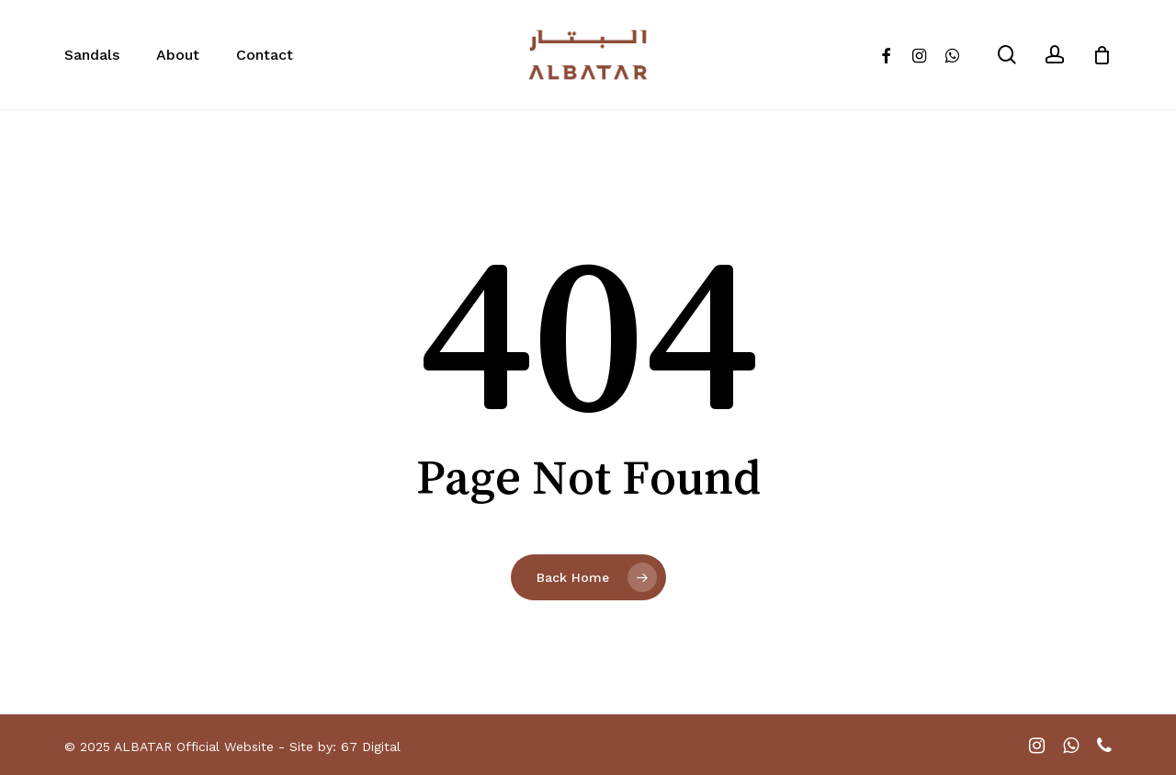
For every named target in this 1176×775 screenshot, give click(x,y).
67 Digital (371, 746)
